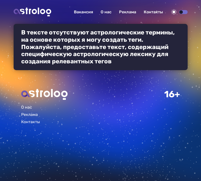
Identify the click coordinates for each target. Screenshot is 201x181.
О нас (106, 12)
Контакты (153, 12)
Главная (44, 94)
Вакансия (83, 12)
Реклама (127, 12)
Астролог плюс (32, 12)
